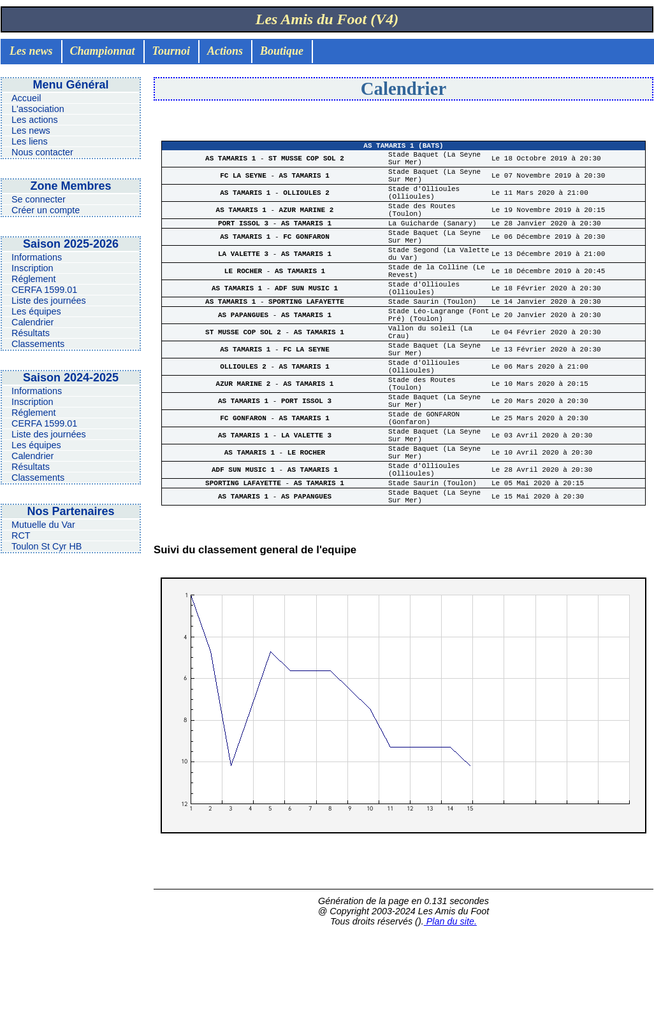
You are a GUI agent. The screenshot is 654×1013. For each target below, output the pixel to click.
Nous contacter (42, 152)
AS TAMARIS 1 (232, 162)
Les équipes (36, 311)
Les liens (29, 141)
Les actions (34, 120)
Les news (30, 130)
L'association (37, 109)
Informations (36, 257)
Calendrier (32, 322)
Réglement (33, 279)
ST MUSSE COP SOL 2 (306, 162)
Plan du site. (450, 1001)
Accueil (26, 98)
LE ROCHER (245, 300)
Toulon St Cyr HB (46, 546)
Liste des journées (48, 300)
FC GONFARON (306, 258)
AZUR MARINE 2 (306, 225)
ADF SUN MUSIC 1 (306, 321)
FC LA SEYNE (245, 183)
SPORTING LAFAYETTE (306, 337)
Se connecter (38, 199)
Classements (37, 344)
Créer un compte (45, 210)
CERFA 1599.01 (44, 290)
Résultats (30, 333)
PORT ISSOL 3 (245, 241)
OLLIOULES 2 (306, 204)
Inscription (32, 268)
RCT (21, 535)
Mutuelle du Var (43, 525)
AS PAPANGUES (245, 353)
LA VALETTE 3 (245, 279)
